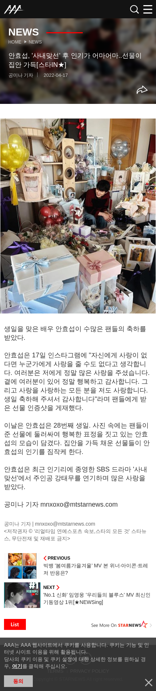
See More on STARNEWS (121, 624)
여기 (17, 666)
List (15, 624)
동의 (18, 681)
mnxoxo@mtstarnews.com (65, 524)
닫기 (148, 682)
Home (15, 42)
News (35, 42)
